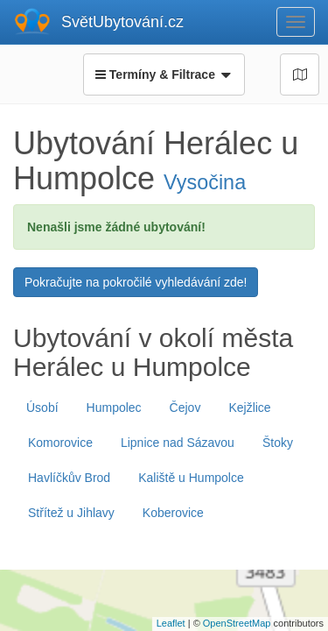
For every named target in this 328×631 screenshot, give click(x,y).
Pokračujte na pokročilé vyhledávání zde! (135, 282)
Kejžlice (249, 408)
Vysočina (205, 182)
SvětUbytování (122, 22)
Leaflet (171, 623)
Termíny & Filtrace (163, 74)
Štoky (277, 443)
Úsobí (42, 408)
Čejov (185, 408)
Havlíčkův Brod (69, 478)
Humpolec (114, 408)
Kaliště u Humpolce (191, 478)
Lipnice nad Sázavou (177, 443)
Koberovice (173, 513)
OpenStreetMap (237, 623)
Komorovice (60, 443)
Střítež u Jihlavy (71, 513)
